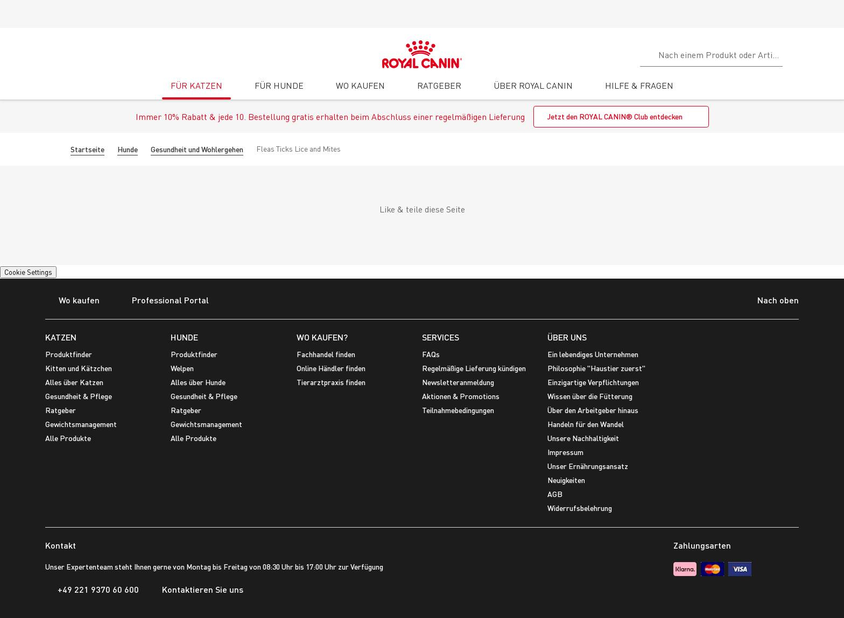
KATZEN (60, 337)
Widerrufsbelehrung (579, 508)
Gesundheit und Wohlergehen (197, 149)
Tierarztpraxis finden (331, 382)
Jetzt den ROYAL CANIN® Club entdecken (615, 116)
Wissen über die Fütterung (589, 396)
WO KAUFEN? (322, 337)
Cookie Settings (28, 272)
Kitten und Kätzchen (78, 368)
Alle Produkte (68, 438)
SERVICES (440, 337)
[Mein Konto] (831, 53)
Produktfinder (68, 354)
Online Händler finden (331, 368)
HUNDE (184, 337)
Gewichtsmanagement (81, 424)
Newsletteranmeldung (458, 382)
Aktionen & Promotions (461, 396)
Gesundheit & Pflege (78, 396)
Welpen (182, 368)
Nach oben (770, 301)
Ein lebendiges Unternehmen (592, 354)
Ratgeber (60, 410)
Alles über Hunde (198, 382)
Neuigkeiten (566, 480)
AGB (554, 494)
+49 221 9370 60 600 (92, 589)
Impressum (565, 452)
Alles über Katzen (74, 382)
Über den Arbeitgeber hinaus (592, 410)
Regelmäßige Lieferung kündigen (474, 368)
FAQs (431, 354)
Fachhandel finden (326, 354)
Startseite (87, 149)
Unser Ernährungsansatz (587, 466)
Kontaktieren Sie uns (196, 589)
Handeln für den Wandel (585, 424)
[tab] (196, 89)
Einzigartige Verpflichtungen (593, 382)
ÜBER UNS (567, 337)
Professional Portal (163, 301)
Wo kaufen (72, 301)
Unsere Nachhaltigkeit (583, 438)
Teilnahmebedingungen (458, 410)
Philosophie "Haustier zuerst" (596, 368)
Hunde (127, 149)
